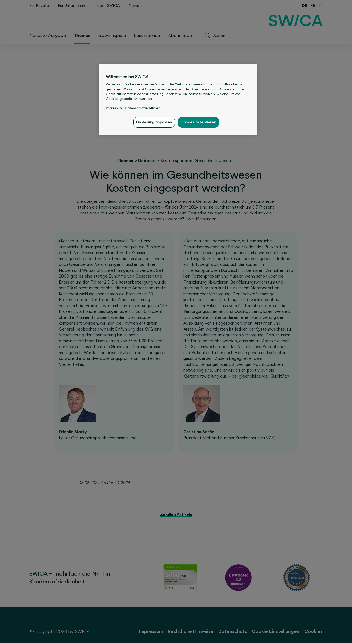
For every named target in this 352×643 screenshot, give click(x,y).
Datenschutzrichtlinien (142, 108)
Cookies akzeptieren (198, 122)
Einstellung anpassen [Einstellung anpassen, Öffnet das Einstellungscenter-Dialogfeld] (154, 122)
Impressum (114, 108)
